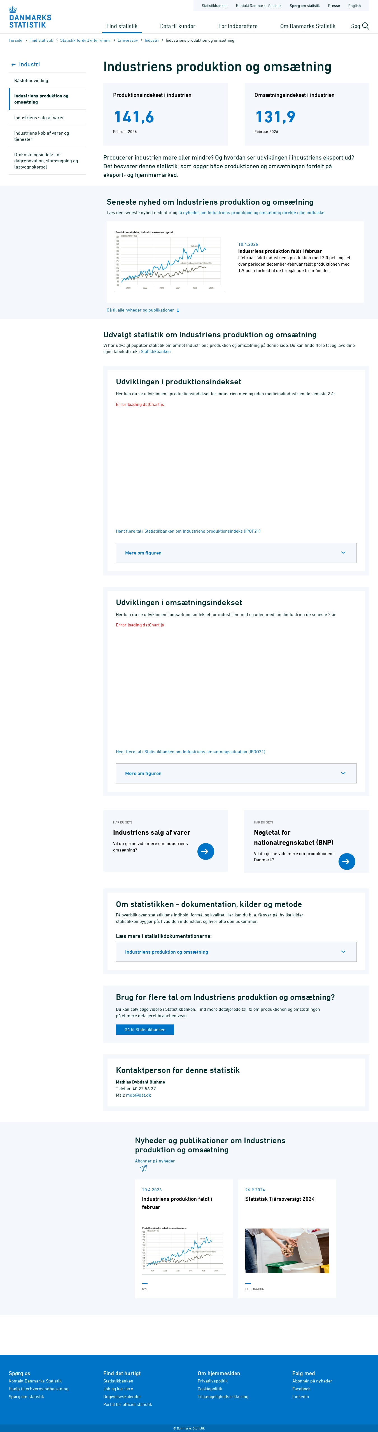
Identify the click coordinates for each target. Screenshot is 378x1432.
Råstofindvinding (31, 80)
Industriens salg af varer (39, 117)
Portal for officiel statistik (127, 1404)
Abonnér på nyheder (312, 1380)
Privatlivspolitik (213, 1380)
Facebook (301, 1388)
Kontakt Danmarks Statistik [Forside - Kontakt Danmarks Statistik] (258, 5)
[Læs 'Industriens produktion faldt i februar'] (184, 1239)
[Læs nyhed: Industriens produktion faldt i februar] (236, 262)
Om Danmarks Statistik (307, 26)
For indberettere (238, 26)
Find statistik (121, 26)
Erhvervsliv (128, 40)
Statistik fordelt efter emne (85, 40)
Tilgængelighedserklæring (223, 1396)
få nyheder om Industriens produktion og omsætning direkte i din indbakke (251, 212)
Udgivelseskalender (122, 1396)
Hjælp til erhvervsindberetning (38, 1388)
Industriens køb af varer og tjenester (41, 136)
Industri (152, 40)
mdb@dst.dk (138, 1095)
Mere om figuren (143, 553)
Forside (15, 40)
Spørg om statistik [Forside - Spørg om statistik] (305, 5)
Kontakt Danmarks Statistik (35, 1380)
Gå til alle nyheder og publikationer (144, 310)
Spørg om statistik (26, 1396)
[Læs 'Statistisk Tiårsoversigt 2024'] (287, 1239)
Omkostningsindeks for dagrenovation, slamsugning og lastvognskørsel (46, 161)
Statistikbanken (215, 5)
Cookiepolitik (210, 1388)
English (354, 5)
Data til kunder (177, 26)
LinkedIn (300, 1396)
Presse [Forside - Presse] (334, 5)
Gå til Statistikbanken (145, 1029)
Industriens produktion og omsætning (166, 952)
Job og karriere (118, 1388)
